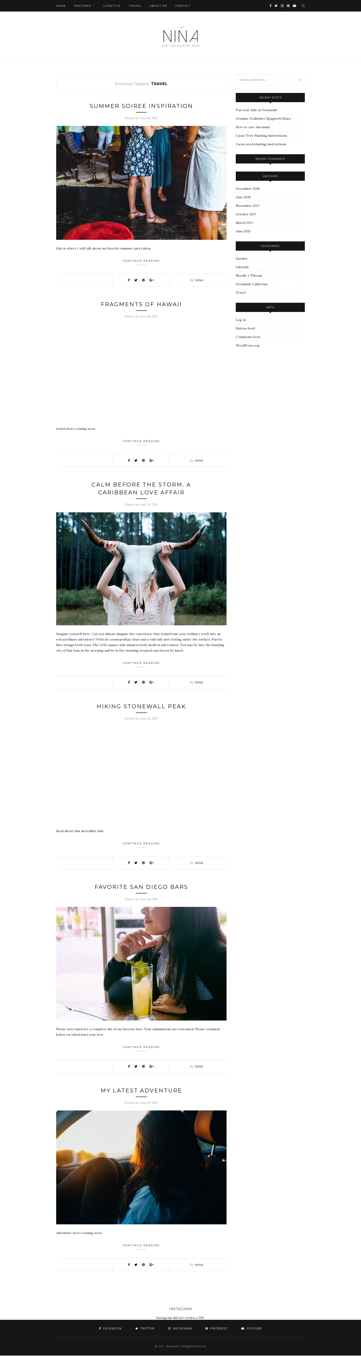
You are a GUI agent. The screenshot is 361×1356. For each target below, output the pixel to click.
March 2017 (244, 223)
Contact (183, 5)
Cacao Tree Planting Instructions (261, 136)
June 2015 (243, 231)
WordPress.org (247, 345)
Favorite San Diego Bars (141, 887)
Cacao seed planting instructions (261, 144)
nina (199, 280)
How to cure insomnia (253, 127)
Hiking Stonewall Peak (141, 706)
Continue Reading (141, 262)
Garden (241, 258)
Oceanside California (251, 284)
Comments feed (248, 337)
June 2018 (243, 197)
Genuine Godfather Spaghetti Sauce (263, 118)
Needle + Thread (249, 275)
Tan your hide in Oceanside (256, 110)
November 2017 (247, 206)
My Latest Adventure (141, 1091)
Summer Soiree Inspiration (141, 106)
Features (82, 5)
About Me (158, 5)
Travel (135, 5)
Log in (241, 320)
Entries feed (245, 328)
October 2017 (246, 214)
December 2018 (247, 189)
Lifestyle (112, 5)
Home (61, 5)
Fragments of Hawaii (141, 304)
